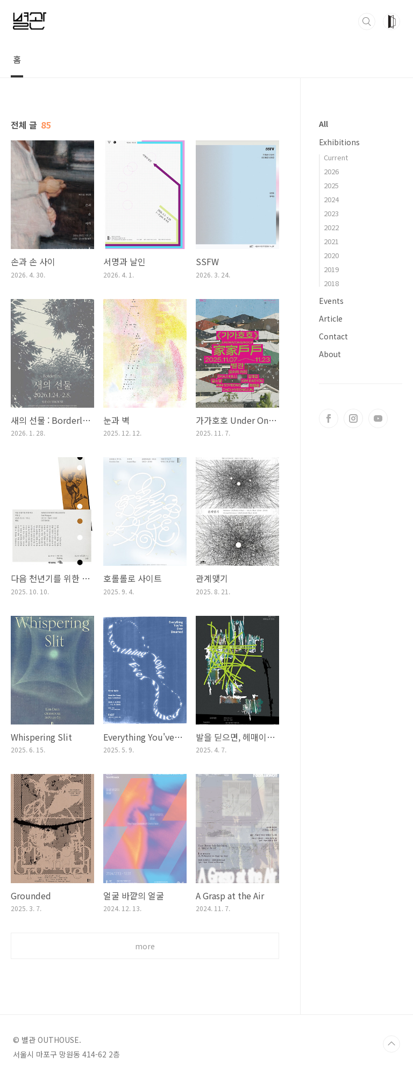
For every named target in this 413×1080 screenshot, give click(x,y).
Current (336, 157)
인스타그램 (353, 418)
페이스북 (328, 418)
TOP (391, 1044)
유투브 (378, 418)
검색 (367, 21)
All (323, 123)
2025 (331, 185)
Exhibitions (339, 142)
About (330, 354)
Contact (333, 336)
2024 (331, 199)
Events (331, 300)
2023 (331, 213)
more (145, 946)
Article (331, 318)
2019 (331, 269)
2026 (331, 171)
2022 (331, 227)
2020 (331, 255)
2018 (331, 283)
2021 (331, 241)
